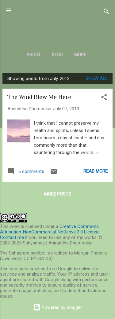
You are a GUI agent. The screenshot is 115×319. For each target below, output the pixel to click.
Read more (95, 171)
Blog (57, 54)
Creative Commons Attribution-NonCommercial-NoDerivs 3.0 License (50, 229)
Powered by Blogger (57, 307)
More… (81, 54)
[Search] (106, 12)
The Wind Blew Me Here (39, 97)
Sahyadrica (57, 25)
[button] (104, 98)
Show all (97, 78)
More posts (57, 194)
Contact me (12, 237)
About (33, 54)
